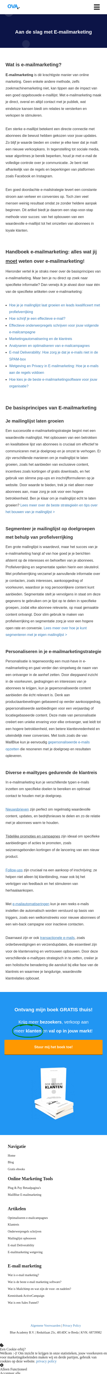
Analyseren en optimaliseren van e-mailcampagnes (49, 346)
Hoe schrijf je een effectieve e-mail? (37, 318)
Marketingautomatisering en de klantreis (40, 339)
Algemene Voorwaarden (45, 1325)
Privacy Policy (72, 1325)
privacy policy (46, 1361)
